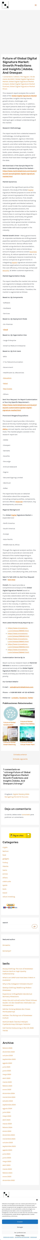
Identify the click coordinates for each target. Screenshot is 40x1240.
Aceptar (20, 1222)
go (35, 926)
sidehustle (7, 881)
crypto (5, 847)
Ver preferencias (20, 1232)
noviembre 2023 (9, 1139)
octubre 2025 (8, 1055)
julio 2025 (6, 1067)
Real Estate (7, 389)
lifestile (5, 866)
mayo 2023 (7, 1161)
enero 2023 (7, 1177)
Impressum (33, 1237)
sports (5, 885)
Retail (5, 383)
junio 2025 (7, 1071)
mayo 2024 (7, 1116)
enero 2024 (7, 1131)
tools (4, 889)
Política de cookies (8, 1237)
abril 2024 (6, 1120)
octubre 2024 (8, 1101)
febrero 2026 (7, 1048)
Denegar (20, 1227)
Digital (30, 190)
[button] (37, 1200)
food (4, 855)
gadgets (6, 859)
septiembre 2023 (9, 1146)
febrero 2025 (7, 1086)
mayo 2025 (7, 1074)
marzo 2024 (7, 1124)
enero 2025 (7, 1089)
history (5, 862)
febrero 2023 (7, 1173)
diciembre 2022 (9, 1180)
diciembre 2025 (9, 1052)
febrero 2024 (7, 1127)
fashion (6, 851)
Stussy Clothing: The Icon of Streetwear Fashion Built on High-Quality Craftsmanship (18, 971)
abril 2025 (6, 1078)
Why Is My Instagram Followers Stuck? (18, 984)
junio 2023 (7, 1158)
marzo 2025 (7, 1082)
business (33, 252)
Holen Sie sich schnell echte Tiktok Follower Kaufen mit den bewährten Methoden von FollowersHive (20, 1002)
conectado (26, 814)
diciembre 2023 (9, 1135)
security (6, 270)
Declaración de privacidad (22, 1237)
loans (5, 870)
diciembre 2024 (9, 1093)
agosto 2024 (7, 1108)
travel (5, 893)
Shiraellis (6, 945)
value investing (9, 897)
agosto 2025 (7, 1063)
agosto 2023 (7, 1150)
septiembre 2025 (9, 1059)
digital (14, 262)
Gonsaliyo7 (7, 951)
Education (7, 378)
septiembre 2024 (9, 1105)
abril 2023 (6, 1165)
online (5, 874)
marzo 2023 (7, 1169)
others (16, 77)
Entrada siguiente (20, 759)
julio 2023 (6, 1154)
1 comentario (8, 77)
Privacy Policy (20, 1235)
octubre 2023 (8, 1142)
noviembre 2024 (9, 1097)
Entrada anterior (20, 754)
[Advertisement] (20, 31)
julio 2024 (6, 1112)
